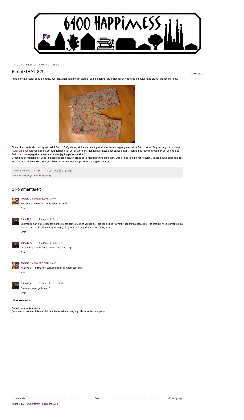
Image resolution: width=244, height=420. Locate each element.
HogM (30, 175)
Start (97, 398)
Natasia (25, 198)
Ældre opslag (175, 398)
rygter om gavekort (23, 150)
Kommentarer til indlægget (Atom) (42, 404)
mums (41, 175)
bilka (24, 175)
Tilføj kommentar (22, 300)
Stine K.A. (26, 219)
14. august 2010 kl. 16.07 (43, 198)
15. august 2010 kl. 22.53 (50, 283)
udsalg (48, 175)
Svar (23, 208)
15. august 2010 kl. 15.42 (43, 263)
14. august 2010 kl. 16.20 (50, 243)
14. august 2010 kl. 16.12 (50, 219)
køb (36, 175)
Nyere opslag (19, 398)
